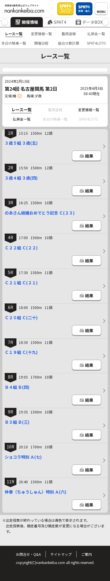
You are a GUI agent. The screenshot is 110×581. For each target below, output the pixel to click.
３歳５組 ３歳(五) (21, 143)
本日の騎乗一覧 (13, 42)
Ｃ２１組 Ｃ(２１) (21, 283)
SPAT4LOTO (96, 42)
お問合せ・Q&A (28, 554)
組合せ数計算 (68, 42)
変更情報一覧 (41, 33)
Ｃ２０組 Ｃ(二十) (21, 317)
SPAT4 (57, 22)
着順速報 (69, 33)
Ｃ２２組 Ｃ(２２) (21, 248)
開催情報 (26, 22)
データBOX (89, 22)
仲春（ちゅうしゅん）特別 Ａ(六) (35, 492)
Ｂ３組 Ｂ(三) (17, 422)
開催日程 (41, 42)
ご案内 (86, 554)
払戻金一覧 (96, 33)
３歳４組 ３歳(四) (21, 178)
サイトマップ (61, 554)
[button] (4, 22)
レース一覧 (13, 33)
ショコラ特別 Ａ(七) (23, 457)
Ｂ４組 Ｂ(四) (17, 387)
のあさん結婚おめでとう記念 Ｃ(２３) (40, 213)
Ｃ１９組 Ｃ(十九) (21, 352)
